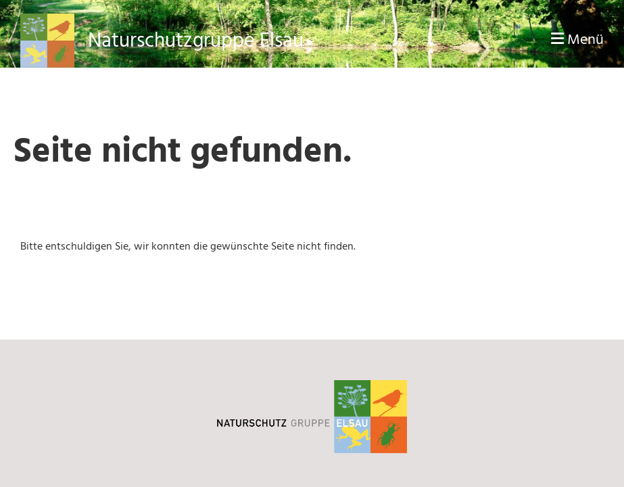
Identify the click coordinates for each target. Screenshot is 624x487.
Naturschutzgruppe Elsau (196, 40)
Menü (577, 40)
